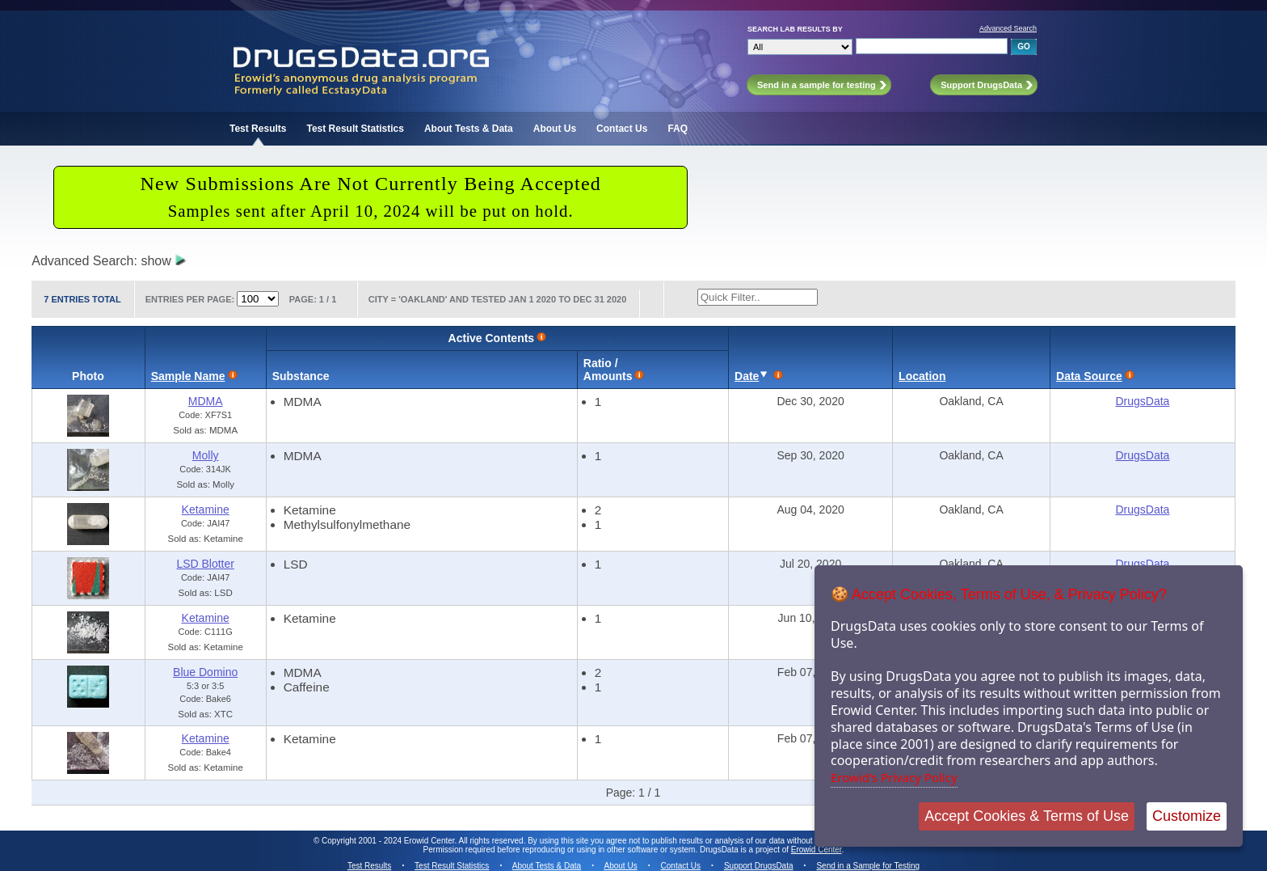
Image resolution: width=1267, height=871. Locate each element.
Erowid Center (816, 849)
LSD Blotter (205, 563)
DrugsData (1142, 401)
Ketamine (205, 509)
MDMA (205, 401)
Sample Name (188, 376)
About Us (554, 128)
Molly (205, 455)
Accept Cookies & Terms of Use (1026, 816)
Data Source (1089, 376)
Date (747, 376)
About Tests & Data (468, 128)
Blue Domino (205, 672)
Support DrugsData (758, 865)
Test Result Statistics (354, 128)
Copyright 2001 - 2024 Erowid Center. (389, 840)
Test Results (257, 128)
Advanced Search (1008, 28)
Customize (1186, 816)
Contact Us (621, 128)
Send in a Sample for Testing (868, 865)
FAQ (677, 128)
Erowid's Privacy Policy (894, 777)
